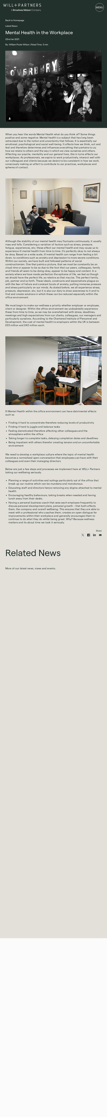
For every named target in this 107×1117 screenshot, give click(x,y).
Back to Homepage (14, 20)
